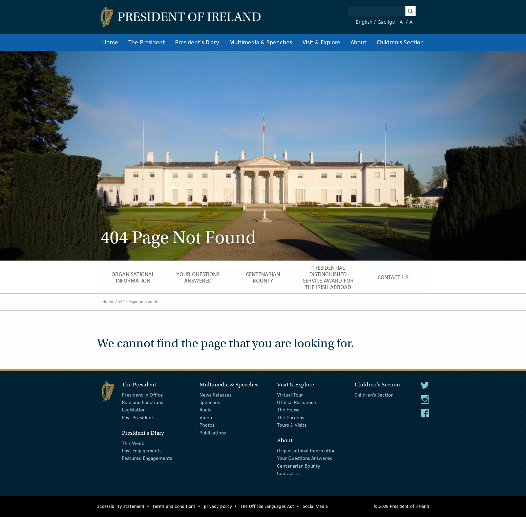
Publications (212, 432)
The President (146, 42)
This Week (133, 443)
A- (402, 22)
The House (288, 410)
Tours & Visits (292, 425)
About (358, 42)
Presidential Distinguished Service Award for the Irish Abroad (328, 277)
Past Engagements (142, 451)
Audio (205, 410)
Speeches (209, 402)
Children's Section (400, 42)
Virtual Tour (290, 394)
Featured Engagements (147, 458)
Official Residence (296, 402)
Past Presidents (138, 417)
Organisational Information (132, 277)
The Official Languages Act (267, 506)
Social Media (315, 506)
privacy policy (218, 506)
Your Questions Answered (197, 277)
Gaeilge (386, 22)
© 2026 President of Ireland (401, 506)
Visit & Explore (321, 42)
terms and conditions (174, 506)
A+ (412, 22)
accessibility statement (121, 506)
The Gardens (290, 417)
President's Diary (197, 42)
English (364, 22)
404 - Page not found (137, 301)
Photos (206, 425)
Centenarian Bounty (263, 277)
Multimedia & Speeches (260, 42)
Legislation (134, 410)
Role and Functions (142, 402)
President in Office (142, 394)
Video (205, 417)
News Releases (215, 394)
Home (110, 42)
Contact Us (393, 277)
